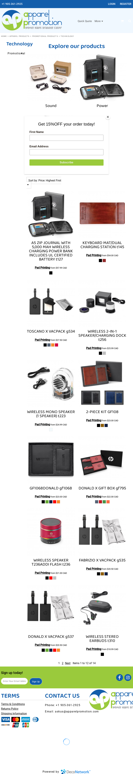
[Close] (107, 117)
